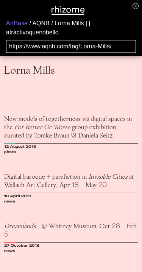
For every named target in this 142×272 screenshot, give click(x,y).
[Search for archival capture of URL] (71, 46)
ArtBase (17, 23)
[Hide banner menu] (135, 6)
